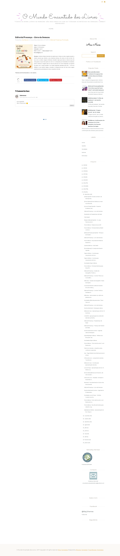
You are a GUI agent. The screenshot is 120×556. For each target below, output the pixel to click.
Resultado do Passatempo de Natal (93, 214)
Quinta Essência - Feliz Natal (91, 245)
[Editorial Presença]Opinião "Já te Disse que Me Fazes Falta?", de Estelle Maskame (96, 88)
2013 (84, 186)
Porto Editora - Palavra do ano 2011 (92, 225)
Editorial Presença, (56, 40)
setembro (87, 421)
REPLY (71, 105)
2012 (84, 189)
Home (51, 29)
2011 (84, 192)
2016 (84, 177)
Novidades (84, 149)
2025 (84, 165)
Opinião (84, 145)
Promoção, (65, 40)
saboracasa (23, 95)
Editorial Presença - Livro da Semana (93, 211)
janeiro (86, 442)
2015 (84, 180)
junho (86, 430)
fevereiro (87, 439)
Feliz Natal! (87, 217)
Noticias (84, 152)
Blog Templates (63, 550)
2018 (84, 171)
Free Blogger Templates (95, 550)
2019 (84, 168)
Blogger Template (81, 550)
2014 (84, 183)
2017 (84, 174)
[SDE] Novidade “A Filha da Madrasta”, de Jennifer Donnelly (95, 100)
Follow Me (84, 514)
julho (86, 427)
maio (86, 433)
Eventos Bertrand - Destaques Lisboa (93, 308)
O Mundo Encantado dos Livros (60, 17)
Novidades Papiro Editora (90, 263)
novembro (87, 415)
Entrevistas (84, 155)
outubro (87, 418)
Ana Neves (25, 40)
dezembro (87, 194)
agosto (86, 424)
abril (86, 436)
